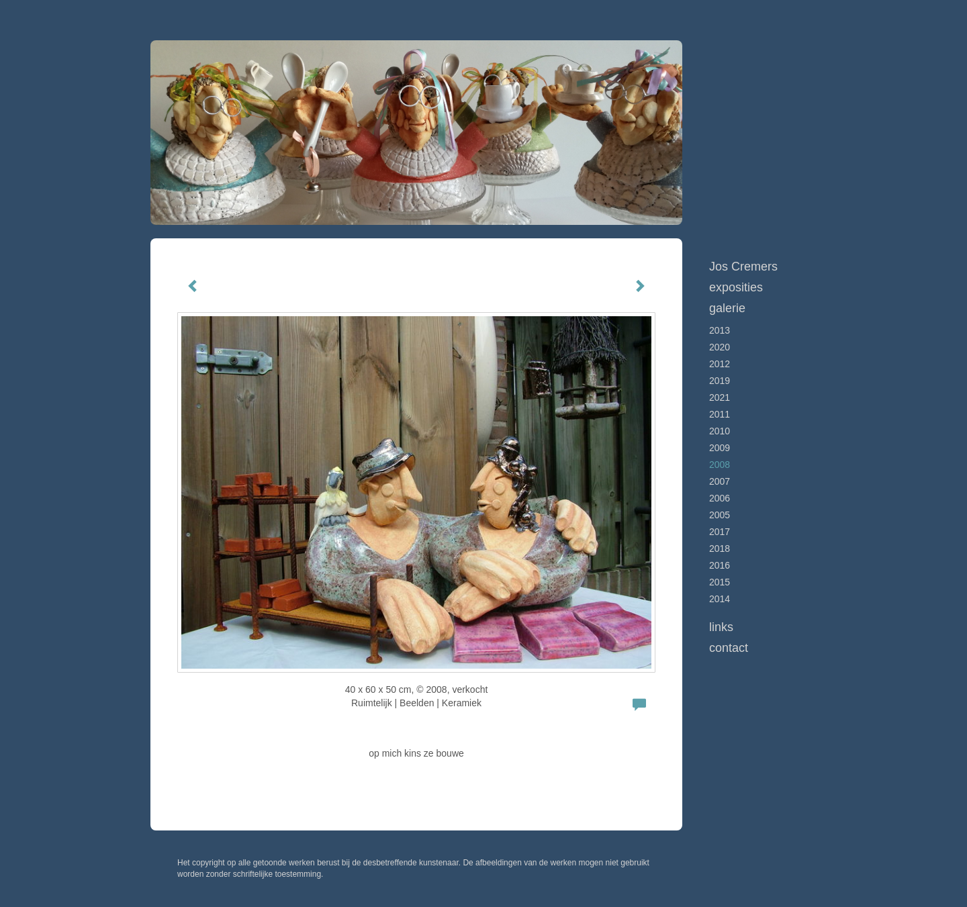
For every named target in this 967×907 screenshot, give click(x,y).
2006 (719, 498)
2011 (719, 414)
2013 (719, 330)
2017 (719, 531)
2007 (719, 481)
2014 (719, 598)
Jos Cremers (743, 266)
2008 (719, 464)
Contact (728, 648)
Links (721, 627)
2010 (719, 431)
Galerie (727, 308)
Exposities (736, 287)
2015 (719, 582)
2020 (719, 347)
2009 (719, 447)
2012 (719, 364)
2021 (719, 397)
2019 (719, 380)
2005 (719, 515)
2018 (719, 548)
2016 (719, 565)
